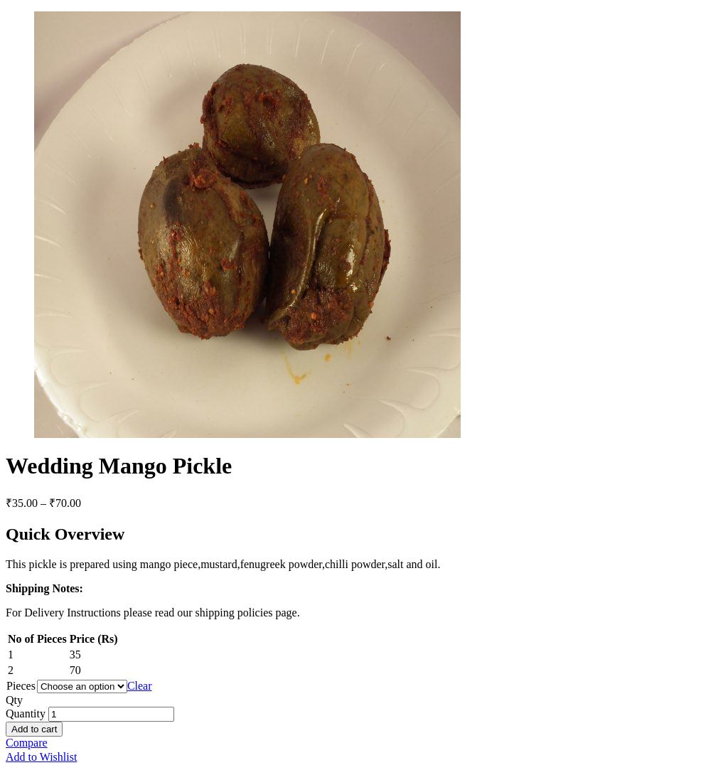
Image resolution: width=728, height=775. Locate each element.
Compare (27, 743)
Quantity (26, 713)
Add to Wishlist (41, 757)
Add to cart (34, 729)
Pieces (21, 686)
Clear (139, 686)
